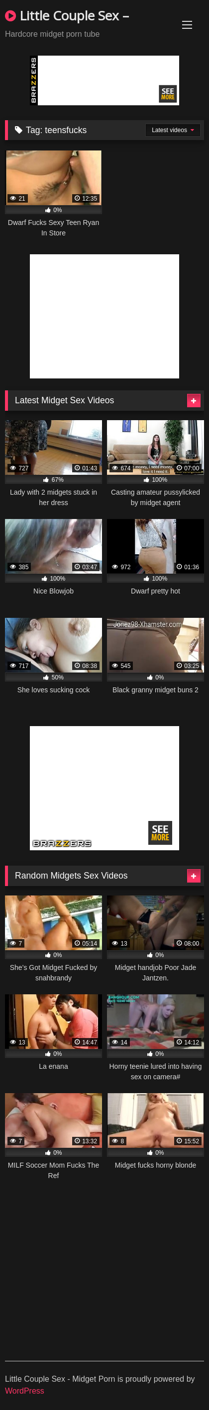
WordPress (24, 1391)
